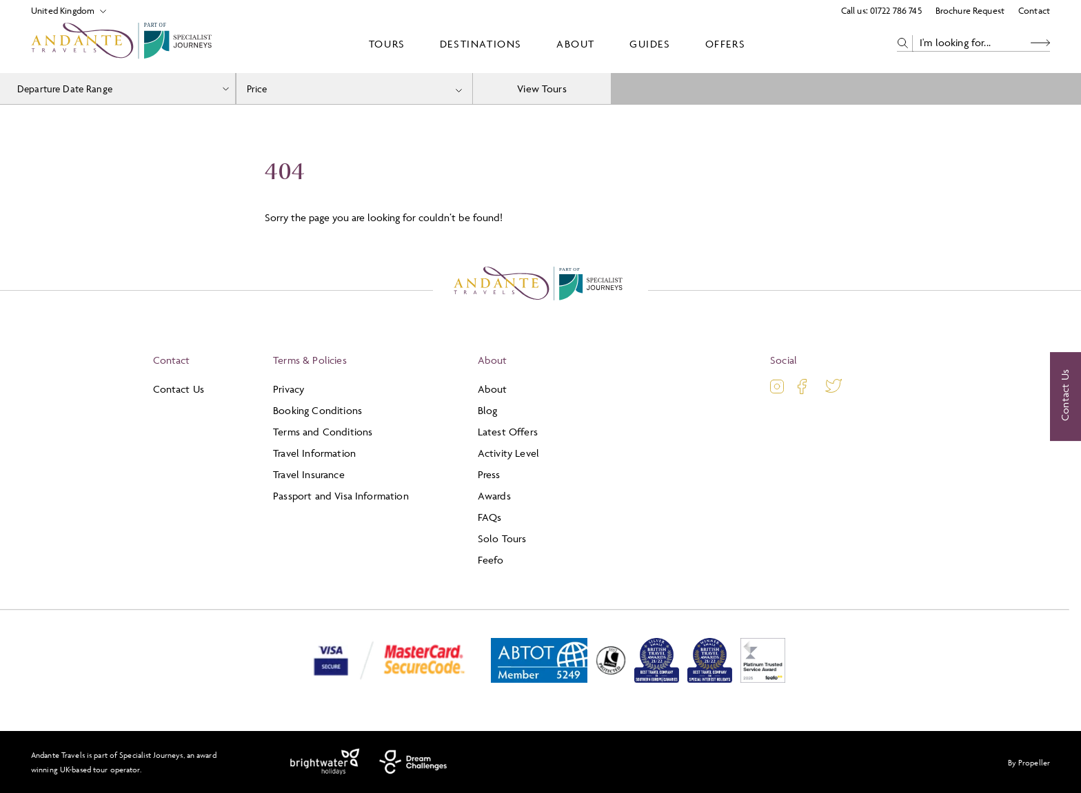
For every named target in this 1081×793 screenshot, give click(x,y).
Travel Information (314, 453)
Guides (650, 43)
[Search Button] (1040, 43)
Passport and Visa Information (341, 495)
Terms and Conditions (322, 431)
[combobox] (354, 88)
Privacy (288, 388)
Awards (494, 495)
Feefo (491, 559)
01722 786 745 (896, 10)
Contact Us (179, 388)
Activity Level (508, 453)
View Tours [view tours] (542, 88)
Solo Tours (502, 538)
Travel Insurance (309, 474)
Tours (387, 43)
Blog (488, 410)
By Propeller (1029, 762)
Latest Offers (508, 431)
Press (489, 474)
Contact (1034, 10)
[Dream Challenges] (413, 762)
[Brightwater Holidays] (325, 762)
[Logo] (124, 43)
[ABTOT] (539, 679)
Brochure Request (970, 10)
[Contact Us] (1065, 397)
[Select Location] (63, 10)
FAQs (490, 517)
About (575, 43)
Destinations (481, 43)
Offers (725, 43)
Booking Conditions (317, 410)
